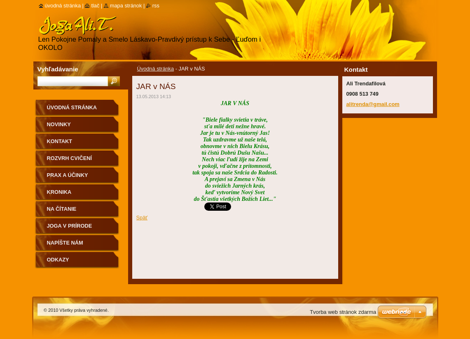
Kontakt (59, 141)
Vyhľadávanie (57, 69)
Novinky (59, 124)
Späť (142, 217)
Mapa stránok (126, 5)
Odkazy (58, 260)
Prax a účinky (67, 175)
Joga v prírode (69, 226)
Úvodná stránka (155, 69)
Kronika (59, 192)
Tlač (95, 5)
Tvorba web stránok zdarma (343, 312)
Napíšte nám (65, 243)
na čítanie (62, 209)
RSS (155, 5)
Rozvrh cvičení (69, 158)
